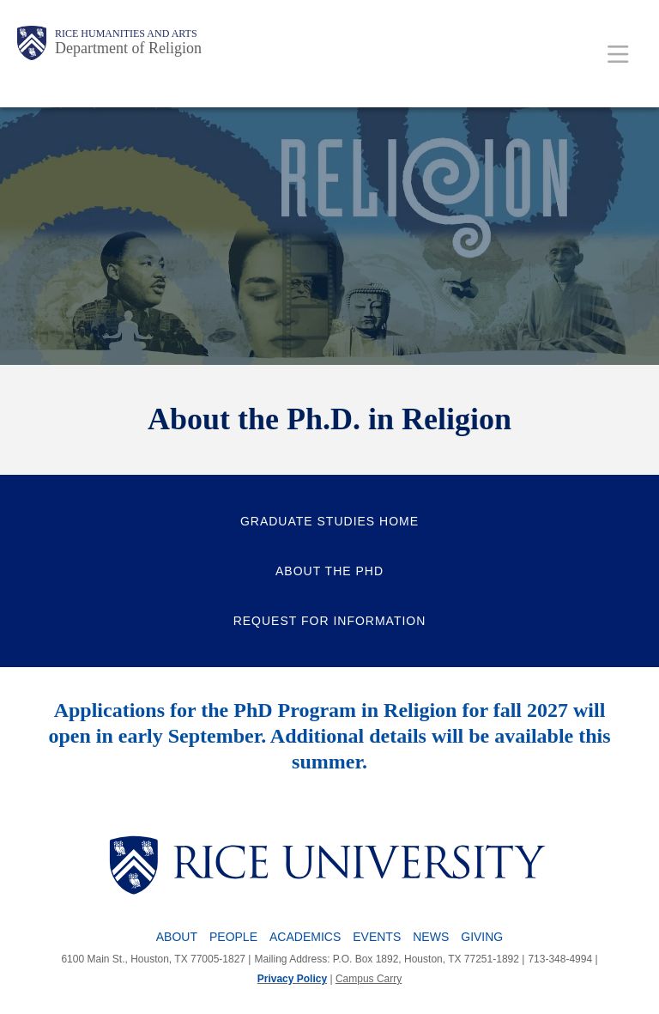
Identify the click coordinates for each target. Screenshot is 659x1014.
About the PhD (329, 571)
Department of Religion (128, 48)
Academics (305, 937)
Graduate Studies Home (329, 521)
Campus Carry (369, 979)
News (431, 937)
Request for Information (329, 621)
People (233, 937)
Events (377, 937)
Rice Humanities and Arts (126, 33)
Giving (482, 937)
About (176, 937)
